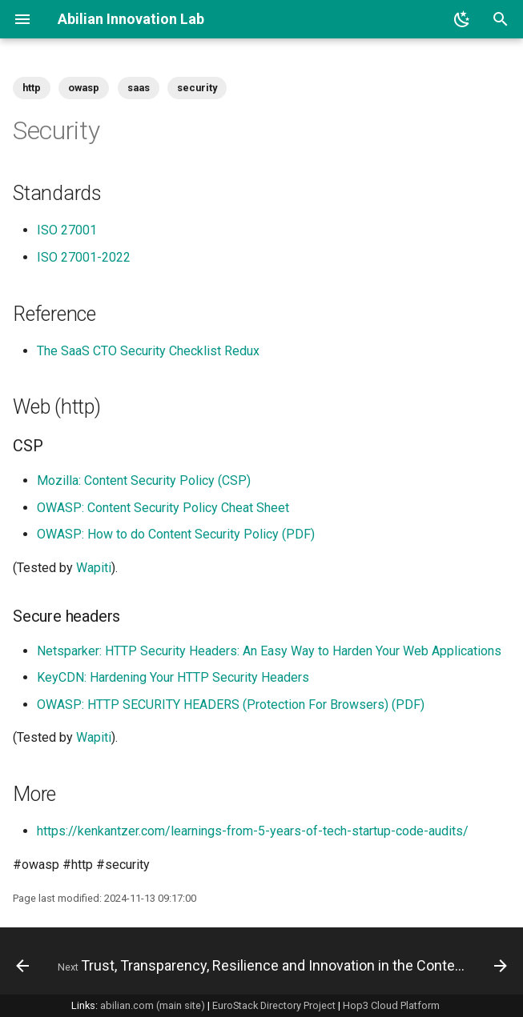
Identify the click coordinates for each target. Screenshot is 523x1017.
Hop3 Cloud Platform (391, 1005)
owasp (83, 88)
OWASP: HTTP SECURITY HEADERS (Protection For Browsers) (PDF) (230, 704)
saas (138, 88)
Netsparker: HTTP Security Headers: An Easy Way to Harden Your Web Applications (269, 651)
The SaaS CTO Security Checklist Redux (148, 350)
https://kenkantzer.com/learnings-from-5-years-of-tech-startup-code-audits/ (253, 831)
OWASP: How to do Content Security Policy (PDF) (176, 534)
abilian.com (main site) (152, 1005)
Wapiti (93, 567)
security (197, 88)
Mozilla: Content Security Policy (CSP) (144, 480)
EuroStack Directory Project (274, 1005)
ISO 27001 (67, 230)
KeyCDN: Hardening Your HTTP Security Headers (173, 677)
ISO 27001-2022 (84, 257)
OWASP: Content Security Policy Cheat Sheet (163, 507)
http (31, 88)
